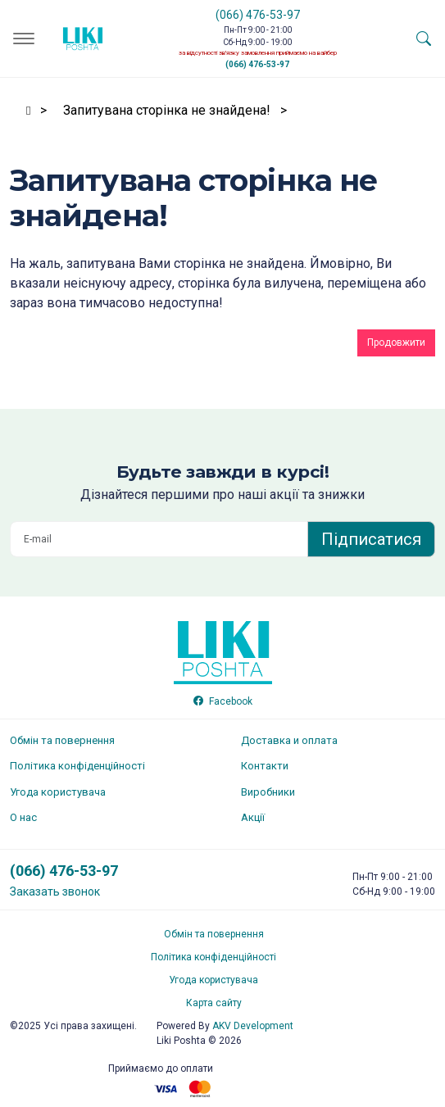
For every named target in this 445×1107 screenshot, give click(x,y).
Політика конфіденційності (77, 766)
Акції (253, 817)
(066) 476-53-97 (258, 14)
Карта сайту (214, 1003)
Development (252, 1026)
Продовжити (396, 342)
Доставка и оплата (289, 740)
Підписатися (371, 539)
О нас (23, 817)
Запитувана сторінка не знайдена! (166, 110)
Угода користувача (58, 792)
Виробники (268, 792)
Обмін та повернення (62, 740)
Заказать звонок (55, 891)
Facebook (222, 701)
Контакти (264, 766)
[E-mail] (159, 539)
